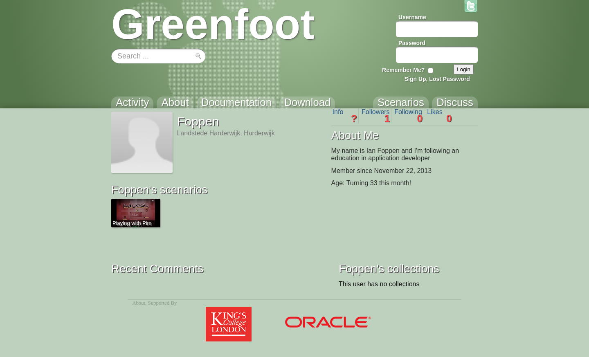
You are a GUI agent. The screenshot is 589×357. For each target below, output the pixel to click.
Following (408, 115)
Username (412, 17)
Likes (439, 115)
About (138, 303)
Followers (376, 115)
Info (345, 115)
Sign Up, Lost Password (437, 79)
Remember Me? (403, 70)
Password (411, 43)
